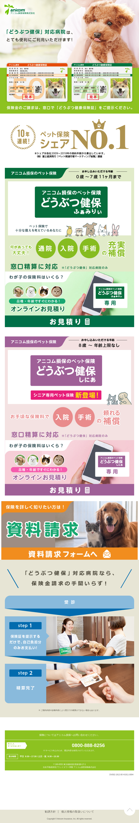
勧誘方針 (50, 811)
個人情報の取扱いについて (77, 811)
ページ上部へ (129, 807)
